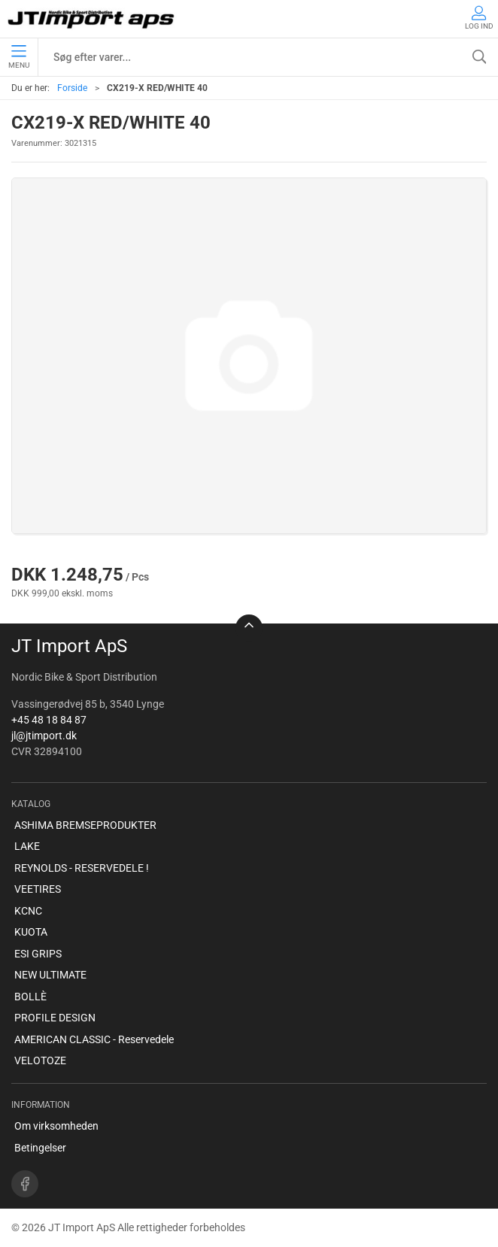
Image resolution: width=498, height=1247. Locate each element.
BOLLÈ (30, 997)
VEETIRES (37, 889)
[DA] (92, 19)
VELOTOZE (40, 1060)
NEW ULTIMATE (50, 975)
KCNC (28, 911)
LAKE (27, 846)
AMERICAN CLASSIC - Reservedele (94, 1039)
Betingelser (40, 1148)
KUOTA (30, 932)
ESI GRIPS (38, 954)
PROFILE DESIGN (55, 1018)
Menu (18, 57)
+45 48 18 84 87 (49, 720)
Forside (72, 88)
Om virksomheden (56, 1126)
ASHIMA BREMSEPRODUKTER (85, 825)
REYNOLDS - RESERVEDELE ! (81, 868)
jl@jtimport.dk (44, 736)
